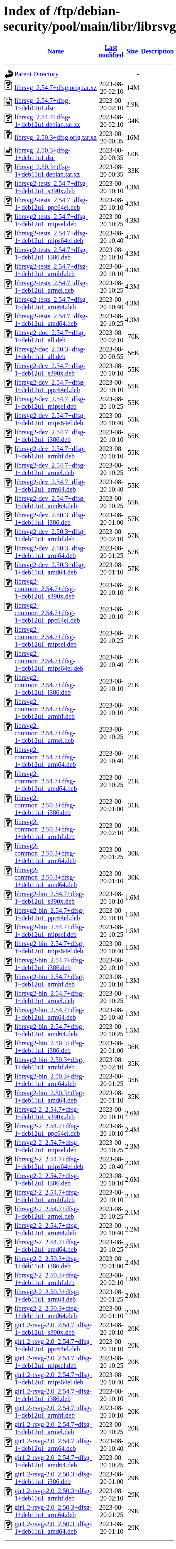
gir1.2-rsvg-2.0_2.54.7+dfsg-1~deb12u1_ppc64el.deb (53, 1345)
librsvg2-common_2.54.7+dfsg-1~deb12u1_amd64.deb (46, 781)
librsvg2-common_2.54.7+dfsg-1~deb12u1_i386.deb (45, 685)
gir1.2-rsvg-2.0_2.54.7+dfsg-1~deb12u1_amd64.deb (53, 1461)
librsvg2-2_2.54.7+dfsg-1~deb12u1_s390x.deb (47, 1113)
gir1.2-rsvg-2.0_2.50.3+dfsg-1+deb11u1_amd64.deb (53, 1527)
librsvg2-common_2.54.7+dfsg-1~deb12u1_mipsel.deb (46, 637)
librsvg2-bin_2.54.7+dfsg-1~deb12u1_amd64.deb (49, 1030)
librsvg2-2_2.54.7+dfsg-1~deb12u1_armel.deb (47, 1212)
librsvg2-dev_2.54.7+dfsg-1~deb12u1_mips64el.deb (50, 419)
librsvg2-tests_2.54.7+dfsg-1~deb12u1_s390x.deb (51, 187)
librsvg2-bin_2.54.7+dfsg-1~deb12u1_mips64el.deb (49, 947)
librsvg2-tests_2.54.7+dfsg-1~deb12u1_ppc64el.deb (51, 203)
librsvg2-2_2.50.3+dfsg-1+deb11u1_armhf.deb (47, 1279)
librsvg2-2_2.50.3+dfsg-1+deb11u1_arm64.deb (47, 1295)
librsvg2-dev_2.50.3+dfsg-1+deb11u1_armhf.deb (50, 535)
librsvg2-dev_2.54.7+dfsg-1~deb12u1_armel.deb (50, 469)
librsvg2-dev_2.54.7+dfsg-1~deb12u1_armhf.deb (50, 452)
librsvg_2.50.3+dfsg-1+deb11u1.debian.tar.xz (47, 170)
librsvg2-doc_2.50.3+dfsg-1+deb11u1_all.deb (50, 353)
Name (55, 51)
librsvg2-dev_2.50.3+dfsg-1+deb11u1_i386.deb (50, 518)
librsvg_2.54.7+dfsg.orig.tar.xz (56, 87)
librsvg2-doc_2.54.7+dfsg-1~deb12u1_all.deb (50, 336)
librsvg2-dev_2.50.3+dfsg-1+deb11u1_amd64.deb (50, 568)
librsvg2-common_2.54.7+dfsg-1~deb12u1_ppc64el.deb (47, 613)
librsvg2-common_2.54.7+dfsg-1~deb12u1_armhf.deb (45, 709)
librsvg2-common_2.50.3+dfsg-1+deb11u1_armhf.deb (45, 829)
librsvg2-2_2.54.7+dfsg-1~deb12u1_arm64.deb (47, 1229)
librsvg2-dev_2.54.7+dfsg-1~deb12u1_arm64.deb (50, 485)
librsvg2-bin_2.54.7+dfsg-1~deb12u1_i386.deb (49, 964)
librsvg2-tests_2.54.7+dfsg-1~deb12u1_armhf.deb (51, 270)
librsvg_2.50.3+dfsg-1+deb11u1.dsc (42, 154)
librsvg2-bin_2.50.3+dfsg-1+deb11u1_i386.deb (49, 1047)
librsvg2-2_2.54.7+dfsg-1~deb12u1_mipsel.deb (47, 1146)
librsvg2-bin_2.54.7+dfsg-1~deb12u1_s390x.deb (49, 897)
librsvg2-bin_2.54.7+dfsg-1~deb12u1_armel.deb (49, 997)
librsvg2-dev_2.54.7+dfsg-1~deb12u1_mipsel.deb (50, 402)
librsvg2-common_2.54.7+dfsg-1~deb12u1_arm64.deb (45, 757)
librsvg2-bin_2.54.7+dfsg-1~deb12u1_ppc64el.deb (49, 914)
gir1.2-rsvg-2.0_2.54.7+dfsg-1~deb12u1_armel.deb (53, 1428)
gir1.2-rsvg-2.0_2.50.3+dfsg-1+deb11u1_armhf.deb (53, 1494)
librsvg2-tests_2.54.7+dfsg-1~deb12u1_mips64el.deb (51, 237)
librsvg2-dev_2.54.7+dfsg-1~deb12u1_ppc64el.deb (50, 386)
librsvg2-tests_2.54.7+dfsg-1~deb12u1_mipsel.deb (51, 220)
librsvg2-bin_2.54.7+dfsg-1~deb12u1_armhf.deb (49, 980)
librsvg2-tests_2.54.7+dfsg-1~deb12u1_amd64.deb (51, 320)
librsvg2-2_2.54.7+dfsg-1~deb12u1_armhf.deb (47, 1196)
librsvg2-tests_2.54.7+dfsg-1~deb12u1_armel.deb (51, 286)
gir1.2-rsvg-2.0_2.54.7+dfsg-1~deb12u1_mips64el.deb (53, 1378)
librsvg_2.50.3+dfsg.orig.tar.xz (56, 137)
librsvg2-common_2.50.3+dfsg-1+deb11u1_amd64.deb (46, 877)
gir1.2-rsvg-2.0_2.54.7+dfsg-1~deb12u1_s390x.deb (53, 1328)
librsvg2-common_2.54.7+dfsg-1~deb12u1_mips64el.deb (49, 661)
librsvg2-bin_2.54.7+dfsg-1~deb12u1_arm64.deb (49, 1013)
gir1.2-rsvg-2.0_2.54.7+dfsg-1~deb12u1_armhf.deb (53, 1411)
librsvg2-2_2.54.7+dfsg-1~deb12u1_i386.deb (47, 1179)
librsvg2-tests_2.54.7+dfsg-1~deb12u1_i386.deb (51, 253)
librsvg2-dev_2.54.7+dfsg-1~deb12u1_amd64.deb (50, 502)
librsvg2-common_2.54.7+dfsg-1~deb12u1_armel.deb (45, 733)
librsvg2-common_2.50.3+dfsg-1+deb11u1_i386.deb (45, 805)
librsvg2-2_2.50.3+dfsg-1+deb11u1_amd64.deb (47, 1312)
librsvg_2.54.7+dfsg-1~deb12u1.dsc (42, 104)
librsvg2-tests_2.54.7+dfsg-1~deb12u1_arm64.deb (51, 303)
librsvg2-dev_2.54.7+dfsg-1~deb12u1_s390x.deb (50, 369)
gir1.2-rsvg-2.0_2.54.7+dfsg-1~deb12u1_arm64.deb (53, 1444)
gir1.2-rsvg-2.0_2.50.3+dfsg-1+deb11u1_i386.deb (53, 1478)
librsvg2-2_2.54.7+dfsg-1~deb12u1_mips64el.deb (49, 1163)
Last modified (110, 51)
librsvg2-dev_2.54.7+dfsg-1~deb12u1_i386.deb (50, 436)
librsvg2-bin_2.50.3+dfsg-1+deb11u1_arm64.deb (49, 1080)
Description (157, 51)
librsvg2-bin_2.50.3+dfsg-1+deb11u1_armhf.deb (49, 1063)
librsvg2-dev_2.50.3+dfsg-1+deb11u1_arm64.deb (50, 552)
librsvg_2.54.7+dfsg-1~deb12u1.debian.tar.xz (47, 121)
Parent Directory (37, 74)
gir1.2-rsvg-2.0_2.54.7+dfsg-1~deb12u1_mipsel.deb (53, 1362)
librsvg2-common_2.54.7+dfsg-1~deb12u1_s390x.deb (45, 589)
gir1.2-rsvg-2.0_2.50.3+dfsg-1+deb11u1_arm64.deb (53, 1511)
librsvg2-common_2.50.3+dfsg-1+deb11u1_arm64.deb (45, 853)
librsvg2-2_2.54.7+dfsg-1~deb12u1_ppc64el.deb (47, 1129)
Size (132, 51)
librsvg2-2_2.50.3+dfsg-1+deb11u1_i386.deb (47, 1262)
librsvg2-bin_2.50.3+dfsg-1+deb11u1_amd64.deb (49, 1096)
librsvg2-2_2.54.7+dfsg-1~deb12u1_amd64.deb (47, 1246)
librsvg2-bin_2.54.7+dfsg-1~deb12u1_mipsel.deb (49, 931)
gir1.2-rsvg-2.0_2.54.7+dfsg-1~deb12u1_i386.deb (53, 1395)
